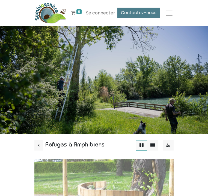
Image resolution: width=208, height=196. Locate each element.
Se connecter (100, 13)
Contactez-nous (138, 13)
